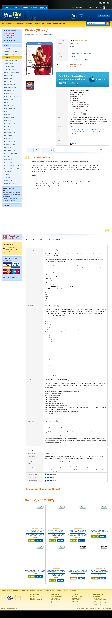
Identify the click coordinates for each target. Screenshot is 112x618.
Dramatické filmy (80, 53)
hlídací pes (75, 143)
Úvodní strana (30, 34)
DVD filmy (75, 601)
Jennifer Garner (73, 129)
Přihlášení (91, 7)
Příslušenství (9, 38)
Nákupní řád (28, 23)
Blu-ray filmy (75, 599)
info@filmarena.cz (11, 252)
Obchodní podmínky (39, 23)
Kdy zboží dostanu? (81, 59)
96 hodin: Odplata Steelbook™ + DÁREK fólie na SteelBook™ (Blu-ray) (99, 531)
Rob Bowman (73, 137)
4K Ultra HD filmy (77, 596)
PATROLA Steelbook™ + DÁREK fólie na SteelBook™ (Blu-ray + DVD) (35, 571)
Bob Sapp (72, 133)
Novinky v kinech (97, 601)
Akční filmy (39, 34)
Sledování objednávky (59, 23)
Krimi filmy (88, 53)
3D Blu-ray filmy (76, 598)
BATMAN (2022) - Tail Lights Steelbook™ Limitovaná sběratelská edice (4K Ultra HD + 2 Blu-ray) (99, 572)
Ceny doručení (20, 23)
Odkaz (105, 149)
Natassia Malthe (93, 131)
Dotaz (96, 149)
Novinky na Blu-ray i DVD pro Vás (102, 602)
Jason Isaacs (89, 129)
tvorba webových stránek (104, 608)
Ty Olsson (77, 133)
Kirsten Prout (103, 129)
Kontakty (49, 23)
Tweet (84, 140)
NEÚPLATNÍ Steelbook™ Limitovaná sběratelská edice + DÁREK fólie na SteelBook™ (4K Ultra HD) (77, 572)
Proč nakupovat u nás (8, 23)
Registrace (98, 7)
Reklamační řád (55, 599)
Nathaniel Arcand (101, 131)
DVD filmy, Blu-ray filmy (99, 599)
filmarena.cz (88, 608)
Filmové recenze (97, 598)
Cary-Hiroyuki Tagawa (82, 131)
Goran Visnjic (73, 131)
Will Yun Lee (95, 129)
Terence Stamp (81, 129)
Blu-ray (71, 50)
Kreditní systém (55, 602)
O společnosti (34, 596)
